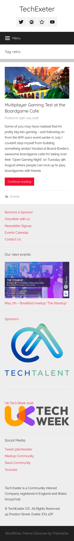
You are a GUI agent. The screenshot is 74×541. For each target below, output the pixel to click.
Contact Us (13, 239)
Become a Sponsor (19, 212)
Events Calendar (17, 233)
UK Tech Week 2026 (19, 403)
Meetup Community (19, 456)
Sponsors (12, 319)
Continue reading (19, 181)
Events (15, 196)
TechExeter (37, 8)
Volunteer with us (17, 219)
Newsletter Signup (18, 226)
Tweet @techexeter (18, 449)
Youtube (11, 470)
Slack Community (18, 463)
